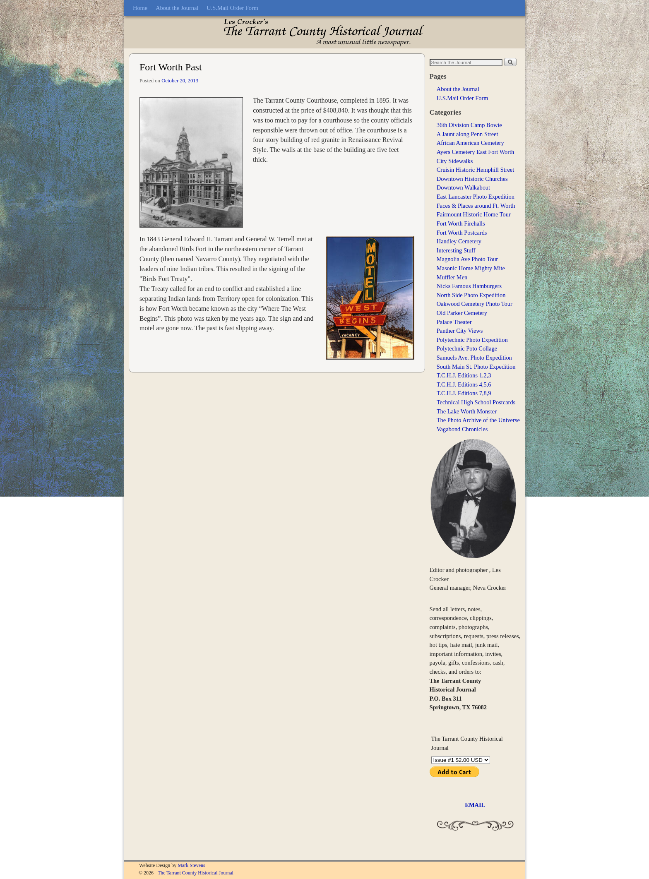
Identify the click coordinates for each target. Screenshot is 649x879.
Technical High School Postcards (476, 402)
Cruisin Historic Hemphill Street (475, 169)
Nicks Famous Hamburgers (469, 286)
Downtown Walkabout (463, 187)
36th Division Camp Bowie (469, 125)
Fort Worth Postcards (462, 232)
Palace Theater (454, 322)
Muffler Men (452, 277)
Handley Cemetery (459, 241)
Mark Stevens (191, 865)
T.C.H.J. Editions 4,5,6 (464, 384)
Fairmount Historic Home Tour (474, 214)
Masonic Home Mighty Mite (471, 268)
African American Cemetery (470, 142)
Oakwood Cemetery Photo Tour (474, 303)
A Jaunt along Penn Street (467, 134)
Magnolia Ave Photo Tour (467, 259)
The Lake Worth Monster (467, 411)
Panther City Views (460, 330)
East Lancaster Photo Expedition (475, 196)
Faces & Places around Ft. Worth (476, 205)
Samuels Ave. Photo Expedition (474, 357)
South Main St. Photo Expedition (476, 366)
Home (140, 8)
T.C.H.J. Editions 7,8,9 (464, 393)
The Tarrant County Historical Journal (195, 873)
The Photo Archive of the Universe (478, 420)
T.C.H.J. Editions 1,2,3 (464, 375)
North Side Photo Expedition (471, 295)
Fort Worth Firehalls (461, 223)
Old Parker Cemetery (462, 313)
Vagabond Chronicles (462, 429)
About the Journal (177, 8)
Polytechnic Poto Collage (467, 348)
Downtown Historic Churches (472, 178)
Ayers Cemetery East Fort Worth (475, 152)
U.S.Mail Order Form (232, 8)
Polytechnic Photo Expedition (472, 339)
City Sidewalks (455, 161)
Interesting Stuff (456, 250)
